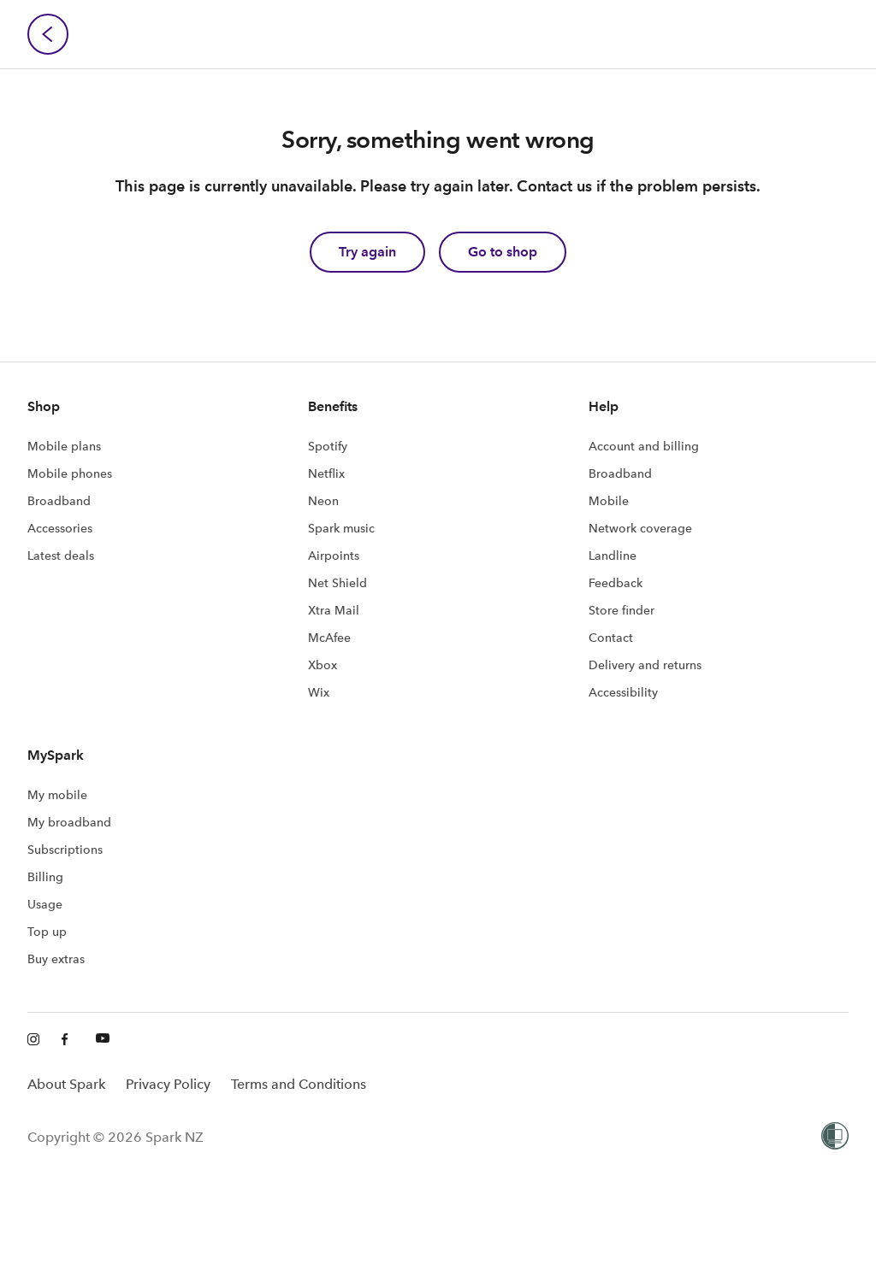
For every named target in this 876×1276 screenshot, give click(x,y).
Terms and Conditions (298, 1084)
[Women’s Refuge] (835, 1137)
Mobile (609, 501)
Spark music (341, 528)
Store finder (621, 610)
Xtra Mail (333, 610)
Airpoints (333, 555)
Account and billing (644, 446)
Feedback (615, 583)
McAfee (329, 637)
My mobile (57, 795)
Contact (611, 637)
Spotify (327, 446)
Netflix (326, 473)
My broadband (69, 822)
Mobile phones (69, 473)
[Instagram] (34, 1040)
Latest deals (60, 555)
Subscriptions (65, 849)
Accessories (59, 528)
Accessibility (623, 692)
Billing (45, 877)
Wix (318, 692)
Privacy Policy (168, 1084)
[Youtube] (103, 1040)
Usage (44, 904)
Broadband (59, 501)
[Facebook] (68, 1040)
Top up (47, 931)
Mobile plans (64, 446)
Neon (323, 501)
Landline (612, 555)
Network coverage (640, 528)
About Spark (66, 1084)
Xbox (322, 665)
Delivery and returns (645, 665)
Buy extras (56, 959)
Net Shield (337, 583)
